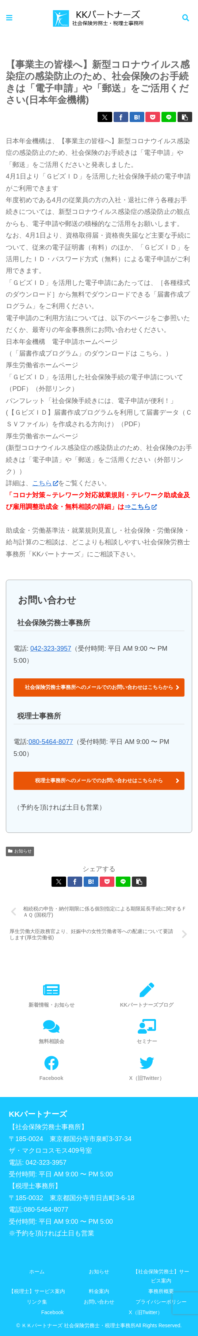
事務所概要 (161, 1291)
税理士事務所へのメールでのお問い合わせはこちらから (99, 780)
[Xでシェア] (105, 117)
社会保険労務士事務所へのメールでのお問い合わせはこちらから (99, 687)
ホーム (37, 1271)
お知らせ (20, 851)
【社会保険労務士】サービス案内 (161, 1276)
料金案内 (99, 1291)
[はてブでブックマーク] (137, 117)
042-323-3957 (50, 648)
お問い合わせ (99, 1302)
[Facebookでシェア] (121, 117)
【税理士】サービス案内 (37, 1291)
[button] (185, 117)
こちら (45, 483)
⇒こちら (140, 506)
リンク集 (37, 1302)
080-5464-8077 (50, 741)
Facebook (52, 1313)
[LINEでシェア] (168, 117)
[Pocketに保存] (152, 117)
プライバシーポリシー (161, 1302)
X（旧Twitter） (146, 1313)
